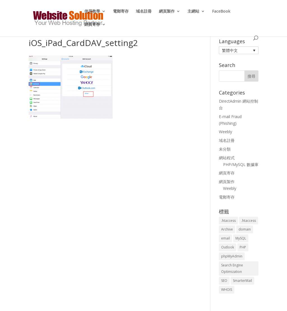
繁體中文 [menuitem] (230, 50)
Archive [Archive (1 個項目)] (227, 229)
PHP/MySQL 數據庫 (240, 164)
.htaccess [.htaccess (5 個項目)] (248, 220)
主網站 (193, 11)
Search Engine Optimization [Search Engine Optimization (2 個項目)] (232, 268)
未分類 (225, 149)
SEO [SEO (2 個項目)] (224, 280)
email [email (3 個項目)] (225, 238)
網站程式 (227, 157)
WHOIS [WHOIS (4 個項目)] (226, 289)
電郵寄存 (121, 11)
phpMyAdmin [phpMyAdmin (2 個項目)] (231, 256)
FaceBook (221, 11)
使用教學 (92, 11)
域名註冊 (144, 11)
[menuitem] (238, 50)
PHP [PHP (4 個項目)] (243, 247)
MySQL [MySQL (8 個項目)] (240, 238)
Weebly (225, 131)
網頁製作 (167, 11)
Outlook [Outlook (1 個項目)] (227, 247)
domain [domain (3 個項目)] (245, 229)
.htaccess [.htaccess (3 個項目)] (228, 220)
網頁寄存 (92, 24)
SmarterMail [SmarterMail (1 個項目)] (242, 280)
